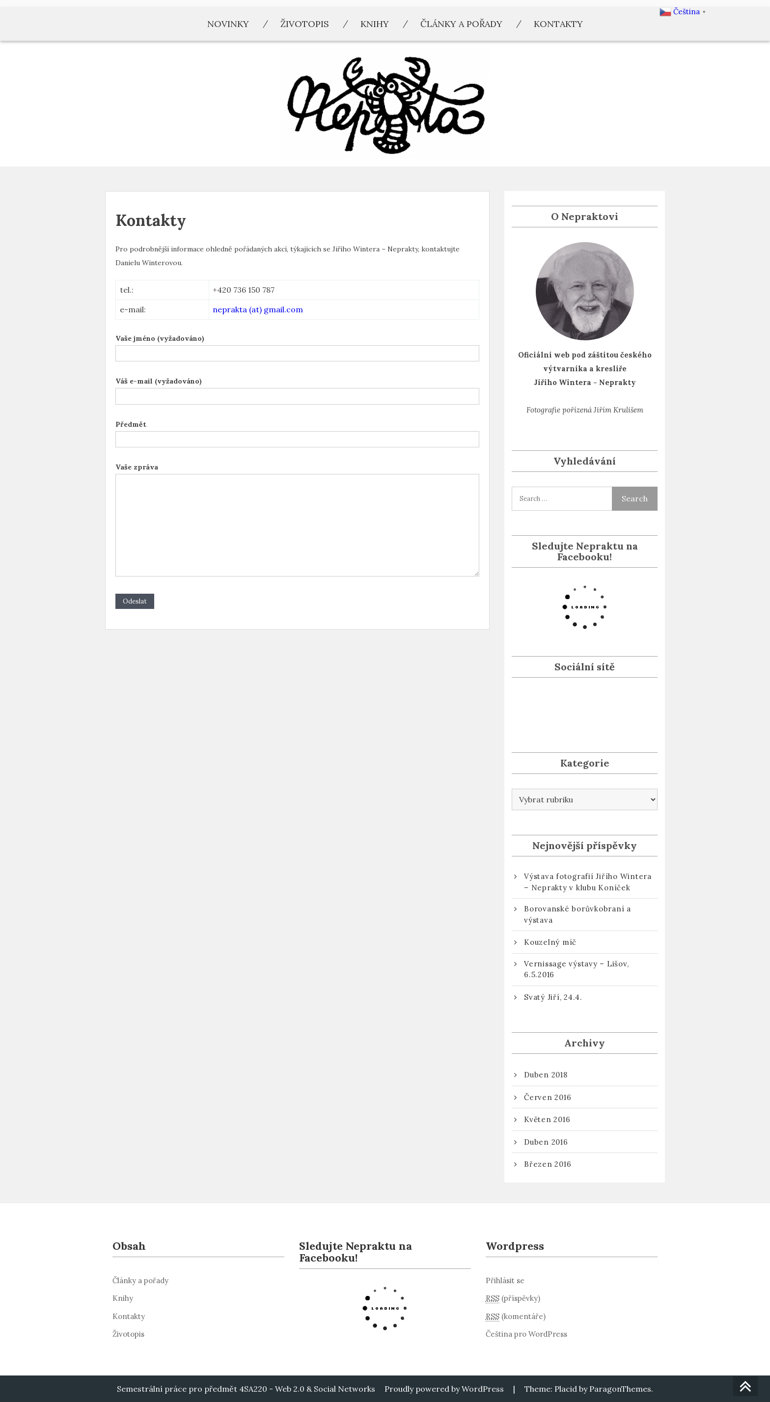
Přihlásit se (505, 1280)
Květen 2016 (547, 1119)
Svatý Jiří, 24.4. (553, 997)
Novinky (228, 23)
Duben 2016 (546, 1142)
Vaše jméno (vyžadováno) (297, 345)
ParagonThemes (620, 1389)
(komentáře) (516, 1316)
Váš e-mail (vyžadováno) (297, 388)
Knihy (374, 23)
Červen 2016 (547, 1097)
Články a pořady (461, 23)
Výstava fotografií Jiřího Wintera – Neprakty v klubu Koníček (588, 882)
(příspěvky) (513, 1298)
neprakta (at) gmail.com (258, 309)
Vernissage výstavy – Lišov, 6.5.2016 (576, 969)
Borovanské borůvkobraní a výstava (577, 914)
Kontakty (558, 23)
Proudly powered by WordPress (444, 1389)
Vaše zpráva (297, 520)
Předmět (297, 431)
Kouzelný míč (550, 942)
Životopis (304, 23)
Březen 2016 (547, 1164)
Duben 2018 (546, 1074)
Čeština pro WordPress (526, 1334)
